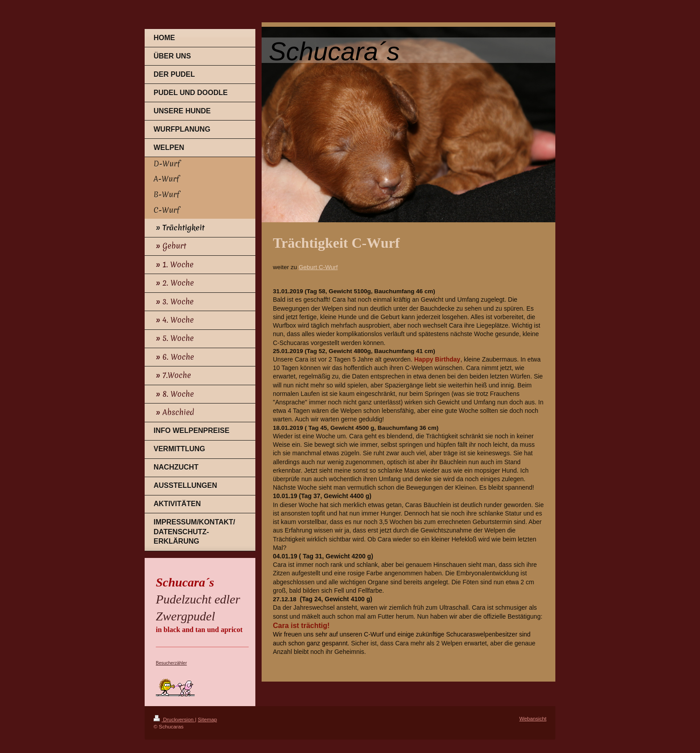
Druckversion (174, 719)
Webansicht (532, 718)
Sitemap (207, 719)
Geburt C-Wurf (318, 267)
